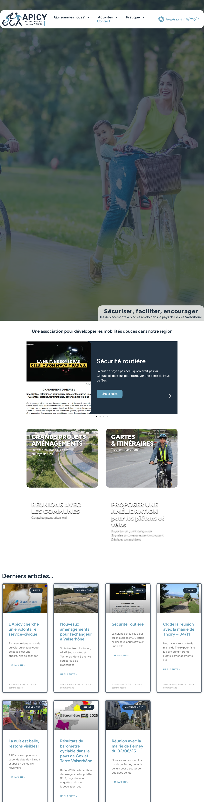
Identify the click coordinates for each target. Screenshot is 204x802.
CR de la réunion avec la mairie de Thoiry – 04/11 (178, 629)
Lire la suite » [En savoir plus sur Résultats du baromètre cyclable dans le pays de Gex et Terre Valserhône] (68, 796)
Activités (108, 17)
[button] (33, 395)
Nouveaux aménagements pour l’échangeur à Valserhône (76, 631)
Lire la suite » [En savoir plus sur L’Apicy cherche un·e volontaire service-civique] (17, 665)
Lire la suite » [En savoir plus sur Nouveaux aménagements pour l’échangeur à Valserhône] (68, 674)
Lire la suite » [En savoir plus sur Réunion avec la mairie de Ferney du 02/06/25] (120, 782)
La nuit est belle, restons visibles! (24, 743)
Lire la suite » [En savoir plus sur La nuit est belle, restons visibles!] (17, 777)
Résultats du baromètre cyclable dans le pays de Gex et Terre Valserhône (76, 750)
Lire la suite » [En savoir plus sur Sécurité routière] (120, 655)
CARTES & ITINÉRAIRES (132, 440)
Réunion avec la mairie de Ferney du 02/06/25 (127, 745)
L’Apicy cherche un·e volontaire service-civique (24, 629)
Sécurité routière (128, 624)
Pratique (135, 17)
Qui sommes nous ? (72, 17)
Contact (103, 21)
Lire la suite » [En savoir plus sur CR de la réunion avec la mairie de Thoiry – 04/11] (171, 669)
